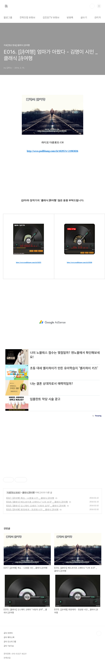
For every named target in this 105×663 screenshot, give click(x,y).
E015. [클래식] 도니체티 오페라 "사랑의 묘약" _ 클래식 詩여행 (36, 505)
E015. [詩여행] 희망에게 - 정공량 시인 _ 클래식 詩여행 (32, 509)
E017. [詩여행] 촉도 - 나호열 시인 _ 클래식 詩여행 (30, 498)
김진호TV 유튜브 (51, 17)
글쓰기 (84, 17)
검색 (92, 6)
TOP (98, 633)
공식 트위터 (8, 633)
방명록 (70, 17)
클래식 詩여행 (28, 492)
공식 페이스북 (9, 637)
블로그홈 (8, 17)
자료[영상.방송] (13, 492)
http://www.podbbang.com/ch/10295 (28, 262)
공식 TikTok (9, 646)
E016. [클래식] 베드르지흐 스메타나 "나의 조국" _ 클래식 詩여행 (37, 502)
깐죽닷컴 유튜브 (27, 17)
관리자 (97, 17)
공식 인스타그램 (10, 641)
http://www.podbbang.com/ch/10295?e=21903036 (52, 151)
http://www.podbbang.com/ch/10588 (79, 262)
